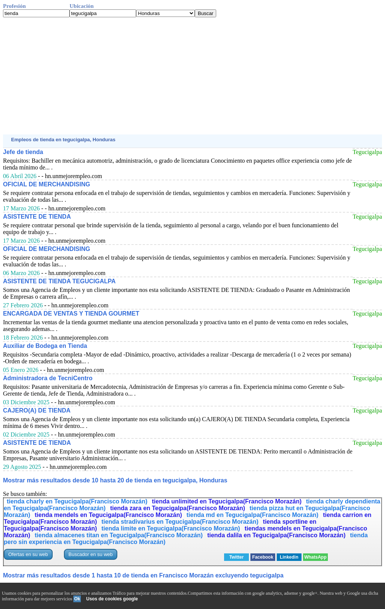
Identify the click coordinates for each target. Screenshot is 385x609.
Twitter (236, 557)
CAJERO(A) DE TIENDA (37, 410)
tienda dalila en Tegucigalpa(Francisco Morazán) (276, 535)
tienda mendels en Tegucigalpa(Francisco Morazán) (108, 515)
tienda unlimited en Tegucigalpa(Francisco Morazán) (227, 501)
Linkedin (289, 557)
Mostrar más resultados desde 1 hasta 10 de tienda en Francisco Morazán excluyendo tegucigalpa (143, 575)
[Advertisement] (192, 75)
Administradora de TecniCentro (47, 378)
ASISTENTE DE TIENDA (37, 216)
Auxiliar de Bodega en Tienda (45, 346)
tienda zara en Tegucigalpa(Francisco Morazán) (177, 508)
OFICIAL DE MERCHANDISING (46, 184)
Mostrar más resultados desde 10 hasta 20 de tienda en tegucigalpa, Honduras (115, 480)
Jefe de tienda (23, 152)
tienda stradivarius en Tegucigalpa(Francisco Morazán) (180, 521)
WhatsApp (315, 557)
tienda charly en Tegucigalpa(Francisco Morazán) (77, 501)
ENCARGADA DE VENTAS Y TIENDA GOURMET (71, 313)
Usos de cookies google (112, 598)
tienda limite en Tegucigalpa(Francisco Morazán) (171, 528)
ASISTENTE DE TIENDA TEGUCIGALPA (59, 281)
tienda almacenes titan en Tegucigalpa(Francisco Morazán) (119, 535)
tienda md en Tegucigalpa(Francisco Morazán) (252, 515)
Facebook (262, 557)
